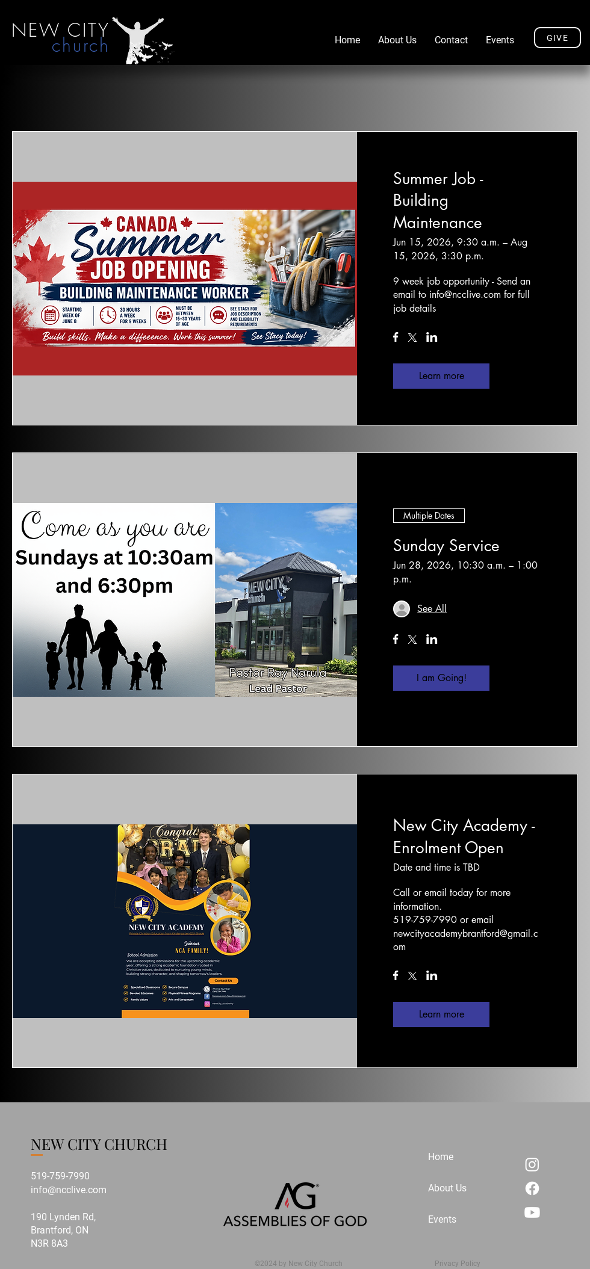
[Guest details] (432, 609)
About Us (447, 1188)
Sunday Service (446, 546)
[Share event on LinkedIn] (432, 338)
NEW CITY (60, 30)
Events (442, 1219)
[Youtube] (532, 1212)
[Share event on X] (412, 338)
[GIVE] (557, 37)
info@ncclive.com (69, 1190)
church (81, 45)
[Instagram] (532, 1164)
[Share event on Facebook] (396, 338)
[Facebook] (532, 1188)
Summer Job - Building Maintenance (438, 200)
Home (440, 1156)
